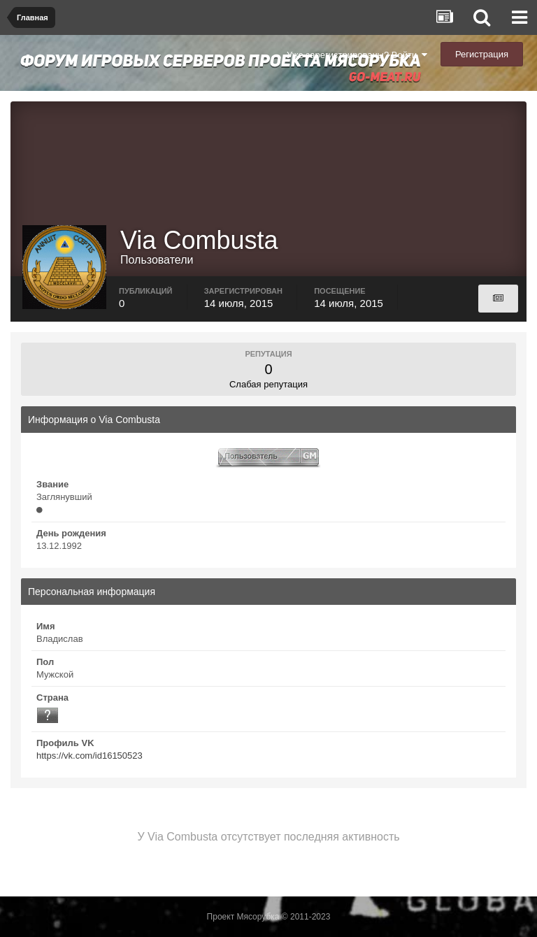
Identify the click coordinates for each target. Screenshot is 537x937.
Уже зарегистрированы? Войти (357, 55)
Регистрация (481, 54)
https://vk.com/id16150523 (89, 755)
